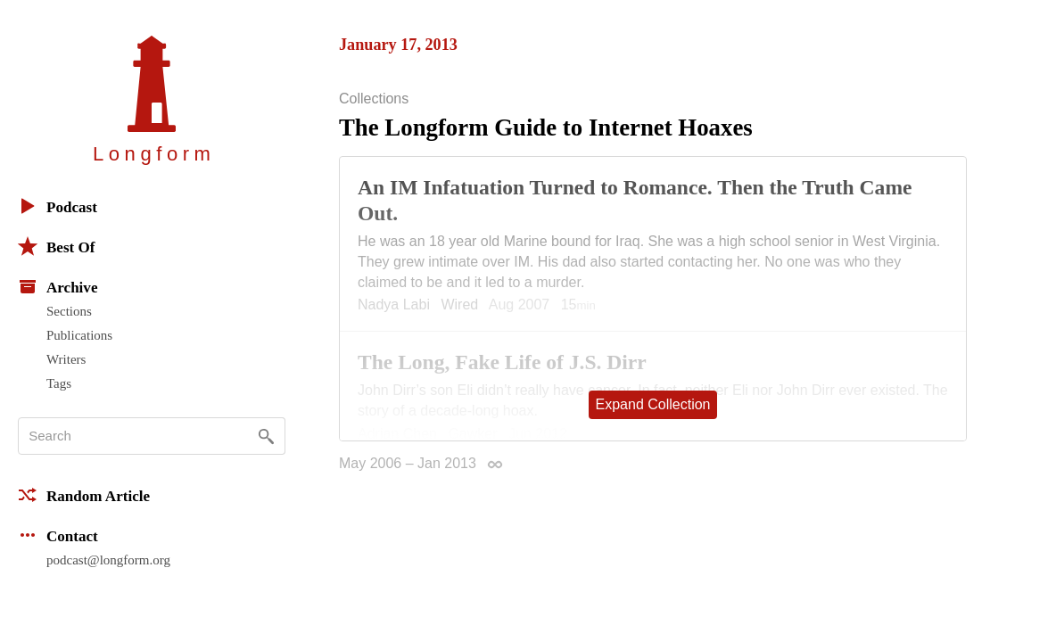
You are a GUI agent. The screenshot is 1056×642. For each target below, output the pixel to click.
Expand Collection (653, 404)
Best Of (56, 246)
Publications (79, 335)
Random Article (84, 495)
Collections (373, 99)
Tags (58, 383)
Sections (69, 311)
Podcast (57, 206)
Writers (66, 359)
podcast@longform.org (108, 560)
